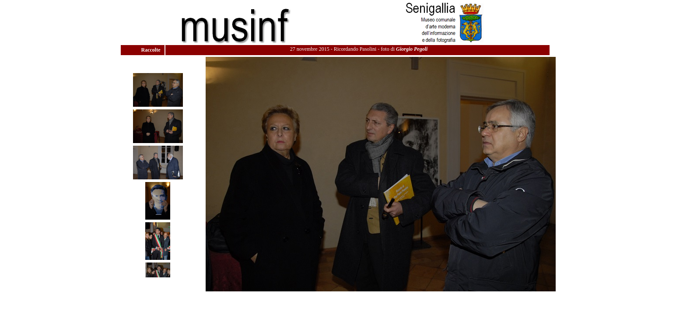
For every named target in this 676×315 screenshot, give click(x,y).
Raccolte (151, 50)
